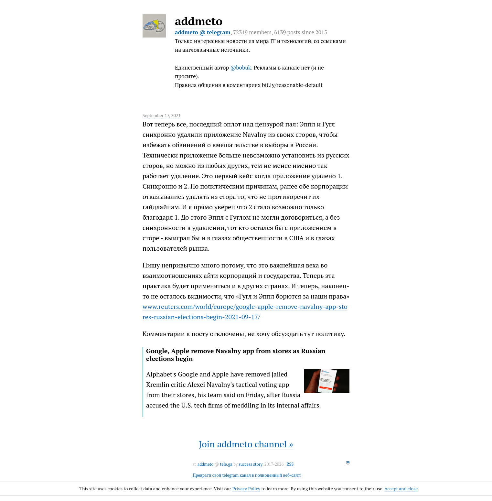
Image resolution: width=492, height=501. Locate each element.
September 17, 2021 (162, 115)
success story (250, 464)
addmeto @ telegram (202, 32)
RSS (290, 464)
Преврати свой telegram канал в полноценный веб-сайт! (247, 475)
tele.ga (226, 464)
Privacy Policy (246, 488)
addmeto (198, 21)
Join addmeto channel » (246, 444)
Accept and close (401, 488)
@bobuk (240, 67)
